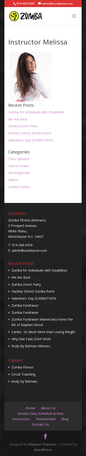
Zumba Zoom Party (23, 126)
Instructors (21, 419)
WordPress (43, 450)
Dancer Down (18, 166)
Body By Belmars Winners (30, 346)
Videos (13, 180)
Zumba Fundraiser (25, 305)
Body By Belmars (24, 381)
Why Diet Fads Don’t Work (31, 339)
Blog (65, 419)
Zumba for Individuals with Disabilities (36, 112)
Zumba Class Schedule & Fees (41, 413)
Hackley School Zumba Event (29, 133)
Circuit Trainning (23, 374)
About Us (48, 408)
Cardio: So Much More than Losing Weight (43, 332)
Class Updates (18, 159)
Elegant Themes (42, 444)
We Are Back (17, 119)
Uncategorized (19, 173)
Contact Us (40, 424)
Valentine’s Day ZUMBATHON (30, 140)
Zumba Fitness (19, 187)
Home (30, 408)
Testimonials (46, 419)
